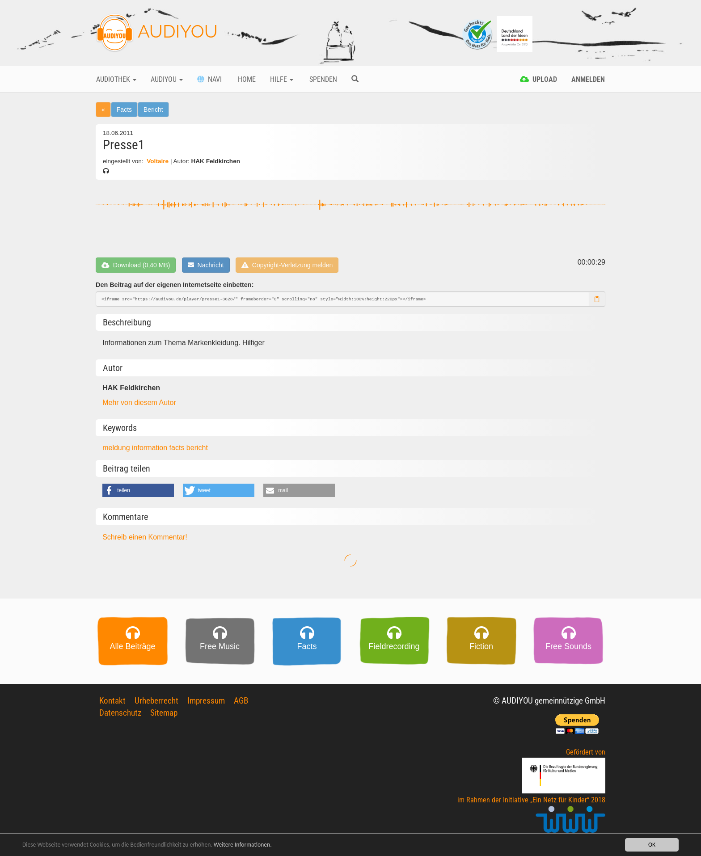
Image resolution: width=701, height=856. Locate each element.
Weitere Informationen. (243, 845)
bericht (197, 447)
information (150, 447)
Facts (124, 109)
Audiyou (167, 79)
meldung (117, 447)
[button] (138, 490)
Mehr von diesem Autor (139, 402)
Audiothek (116, 79)
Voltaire (157, 161)
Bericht (153, 109)
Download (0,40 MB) (135, 265)
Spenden (322, 79)
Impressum (206, 701)
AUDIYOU (157, 33)
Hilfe (281, 79)
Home (246, 79)
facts (177, 447)
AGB (241, 701)
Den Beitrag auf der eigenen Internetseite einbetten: (174, 284)
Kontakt (112, 701)
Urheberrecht (156, 701)
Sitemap (163, 713)
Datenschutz (120, 713)
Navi (209, 79)
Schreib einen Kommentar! (144, 537)
